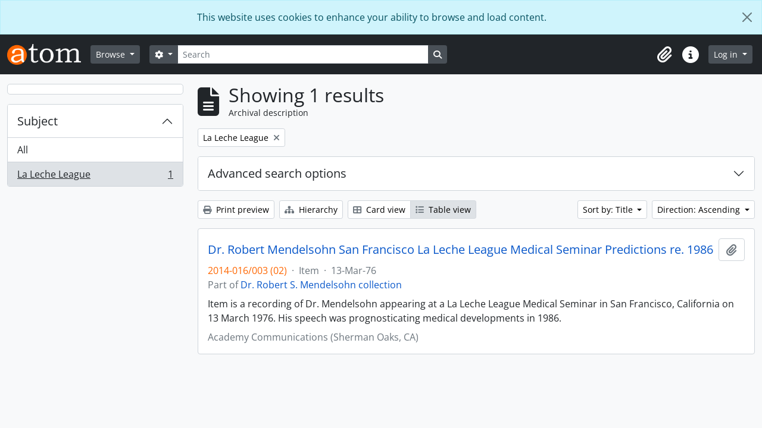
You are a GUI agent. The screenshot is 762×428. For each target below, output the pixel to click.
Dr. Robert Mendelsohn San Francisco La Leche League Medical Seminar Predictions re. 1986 (460, 250)
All (22, 149)
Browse (111, 54)
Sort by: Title (609, 209)
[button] (664, 55)
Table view (443, 209)
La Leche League (95, 176)
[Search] (303, 54)
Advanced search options (277, 173)
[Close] (747, 17)
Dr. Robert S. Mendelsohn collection (321, 284)
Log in (727, 54)
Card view (379, 209)
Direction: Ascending (699, 209)
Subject (37, 121)
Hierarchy (311, 209)
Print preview (236, 209)
